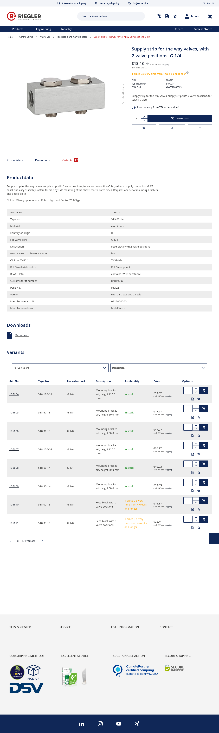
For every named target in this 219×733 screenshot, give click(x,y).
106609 (14, 486)
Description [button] (118, 367)
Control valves (26, 36)
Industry (66, 29)
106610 (14, 504)
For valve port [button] (21, 367)
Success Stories (203, 29)
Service (179, 29)
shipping (165, 64)
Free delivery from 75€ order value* (158, 107)
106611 (14, 523)
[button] (197, 16)
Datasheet (22, 335)
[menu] (83, 29)
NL (213, 3)
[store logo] (41, 16)
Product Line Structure (24, 597)
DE (204, 3)
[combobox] (108, 16)
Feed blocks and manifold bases (72, 36)
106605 (14, 412)
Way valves (45, 36)
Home (10, 36)
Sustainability (18, 586)
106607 (14, 449)
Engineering (43, 29)
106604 (14, 394)
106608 (14, 467)
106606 (14, 431)
